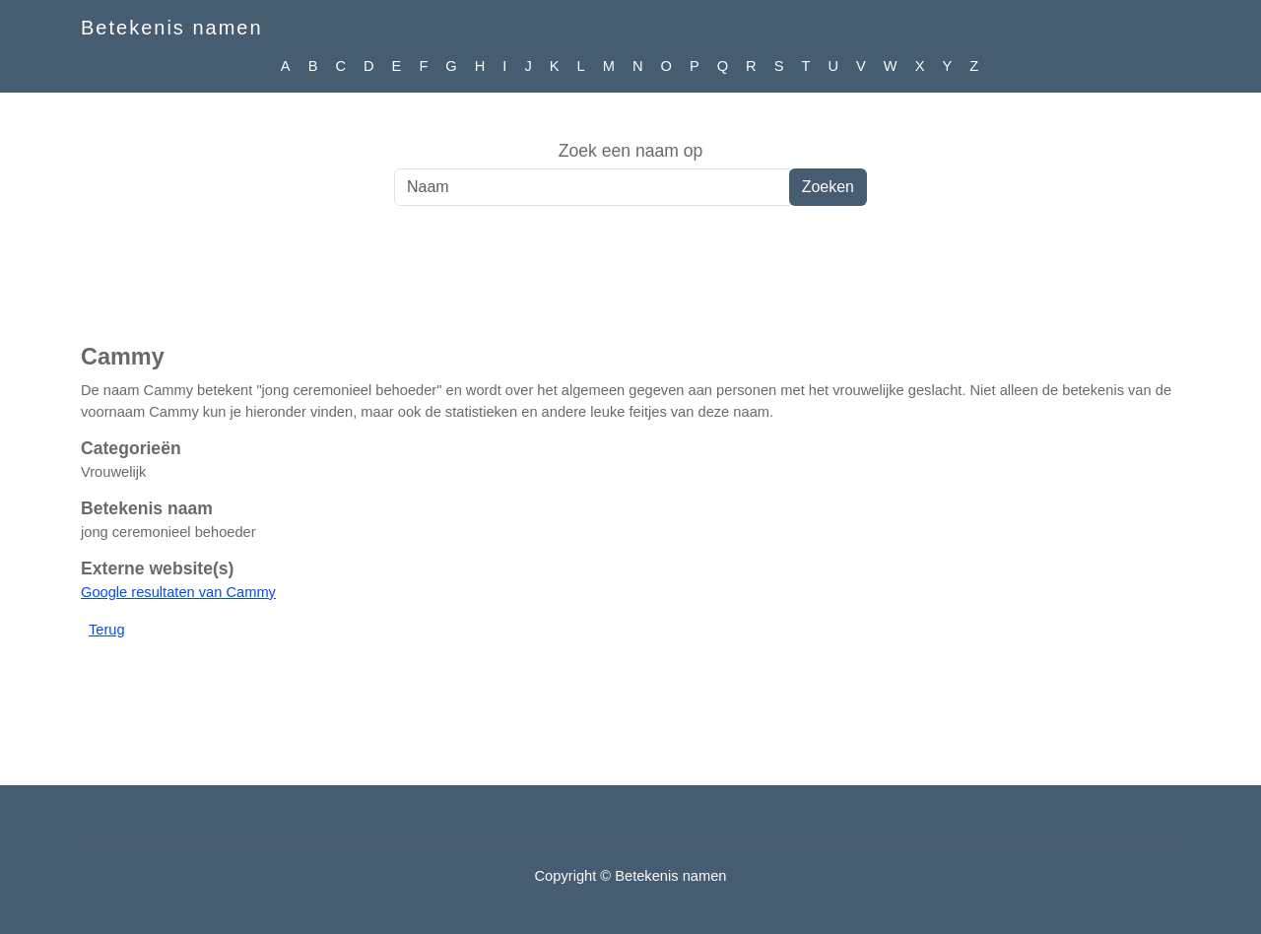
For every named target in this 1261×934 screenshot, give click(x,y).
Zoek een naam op (631, 151)
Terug (107, 629)
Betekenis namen (172, 27)
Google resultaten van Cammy (178, 592)
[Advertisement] (630, 284)
